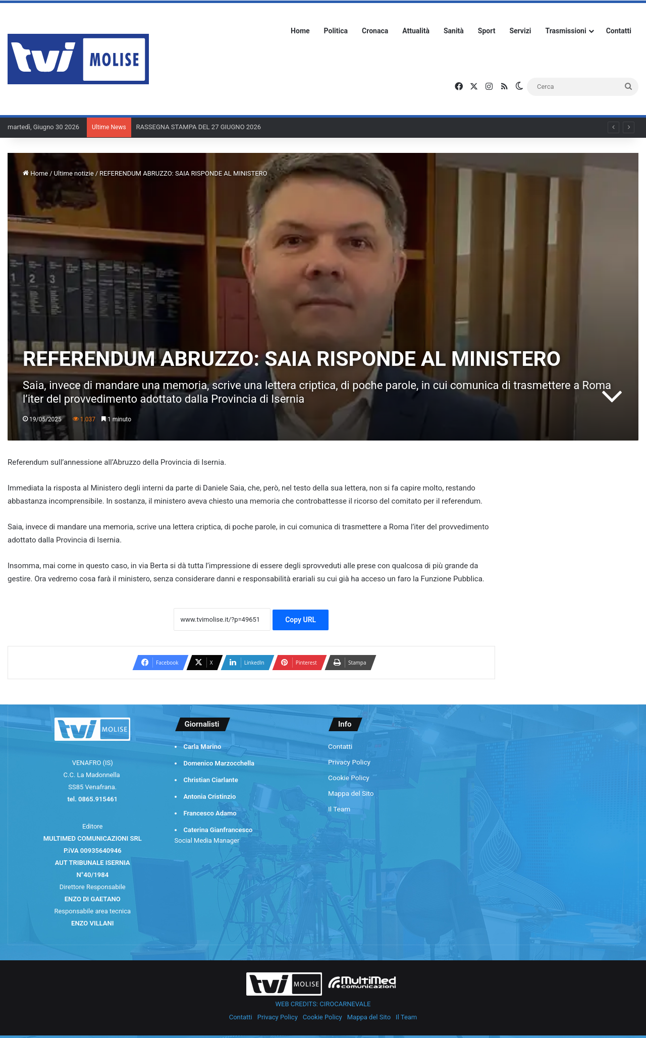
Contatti (618, 31)
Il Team (339, 809)
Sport (487, 31)
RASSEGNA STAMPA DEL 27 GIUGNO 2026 (198, 127)
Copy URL (300, 620)
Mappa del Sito (351, 793)
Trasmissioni (566, 31)
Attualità (415, 31)
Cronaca (375, 31)
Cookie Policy (348, 778)
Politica (336, 31)
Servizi (520, 31)
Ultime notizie (74, 173)
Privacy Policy (349, 762)
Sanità (454, 31)
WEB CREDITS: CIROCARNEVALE (323, 1004)
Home (300, 31)
